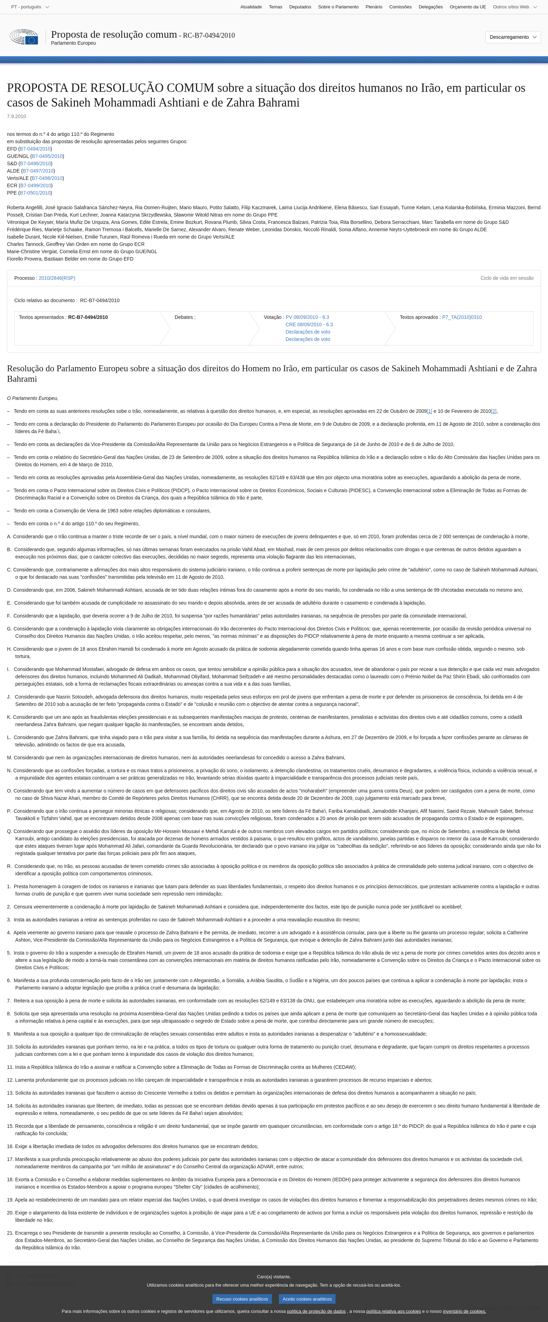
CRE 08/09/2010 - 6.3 (309, 324)
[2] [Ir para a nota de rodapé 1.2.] (494, 411)
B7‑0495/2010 (47, 156)
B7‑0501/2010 (35, 193)
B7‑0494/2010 (35, 149)
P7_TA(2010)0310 (462, 317)
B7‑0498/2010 (47, 178)
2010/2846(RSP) (57, 278)
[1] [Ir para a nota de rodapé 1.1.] (429, 411)
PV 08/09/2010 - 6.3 (307, 317)
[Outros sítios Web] (515, 7)
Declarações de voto (308, 332)
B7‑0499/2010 (35, 185)
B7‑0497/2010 (38, 171)
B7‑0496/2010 (35, 163)
